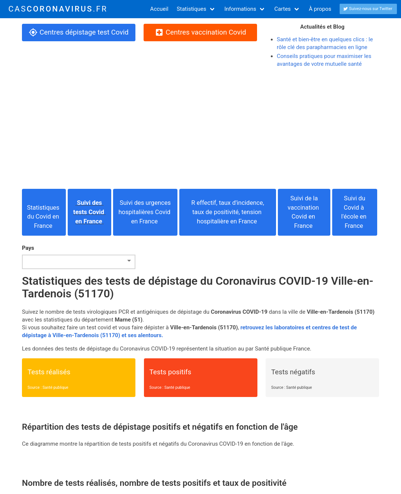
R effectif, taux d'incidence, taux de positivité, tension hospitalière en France (228, 212)
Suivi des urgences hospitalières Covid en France (145, 212)
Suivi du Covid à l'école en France (354, 212)
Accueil (159, 9)
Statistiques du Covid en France (44, 212)
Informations (240, 9)
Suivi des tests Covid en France (89, 212)
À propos (320, 9)
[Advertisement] (200, 129)
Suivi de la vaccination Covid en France (304, 212)
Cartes (283, 9)
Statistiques (191, 9)
